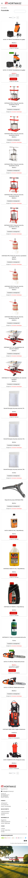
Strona (10, 17)
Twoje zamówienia (5, 811)
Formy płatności (4, 804)
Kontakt (3, 831)
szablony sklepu (14, 843)
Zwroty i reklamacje (5, 823)
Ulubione (3, 814)
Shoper (25, 843)
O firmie (3, 828)
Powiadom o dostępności (13, 109)
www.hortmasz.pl (14, 866)
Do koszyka (13, 46)
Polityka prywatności (5, 821)
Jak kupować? (4, 803)
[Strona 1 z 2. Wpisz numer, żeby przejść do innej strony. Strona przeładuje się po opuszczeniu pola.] (13, 17)
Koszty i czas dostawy (6, 806)
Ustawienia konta (5, 813)
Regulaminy (3, 820)
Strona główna (4, 7)
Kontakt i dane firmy (5, 830)
